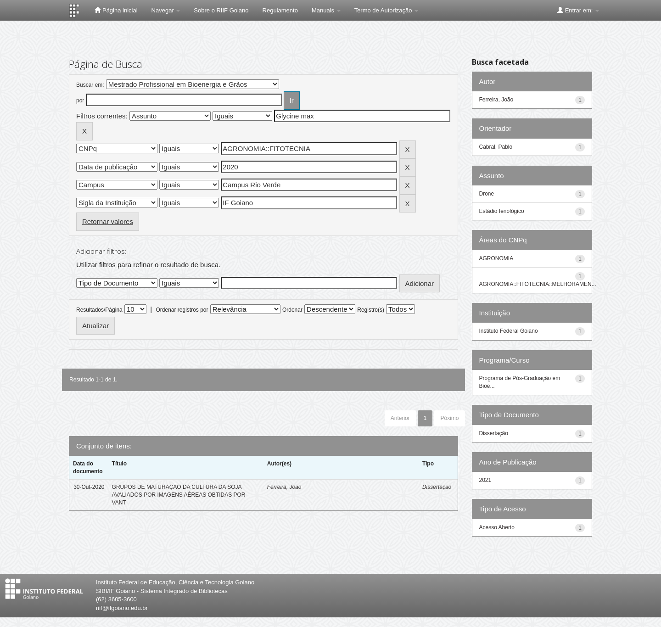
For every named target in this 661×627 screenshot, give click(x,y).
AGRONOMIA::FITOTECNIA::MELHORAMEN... (537, 284)
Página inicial (116, 10)
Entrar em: (578, 10)
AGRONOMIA (496, 258)
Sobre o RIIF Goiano (221, 10)
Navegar (165, 10)
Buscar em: (90, 85)
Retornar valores (107, 221)
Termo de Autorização (386, 10)
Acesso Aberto (497, 527)
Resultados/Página (99, 310)
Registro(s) (370, 310)
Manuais (326, 10)
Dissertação (436, 487)
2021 (485, 480)
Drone (486, 193)
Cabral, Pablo (496, 147)
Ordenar (292, 310)
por (80, 100)
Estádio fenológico (501, 211)
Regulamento (280, 10)
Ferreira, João (284, 487)
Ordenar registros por (182, 310)
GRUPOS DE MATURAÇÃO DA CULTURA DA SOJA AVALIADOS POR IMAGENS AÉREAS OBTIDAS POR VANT (179, 495)
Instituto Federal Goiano (508, 331)
